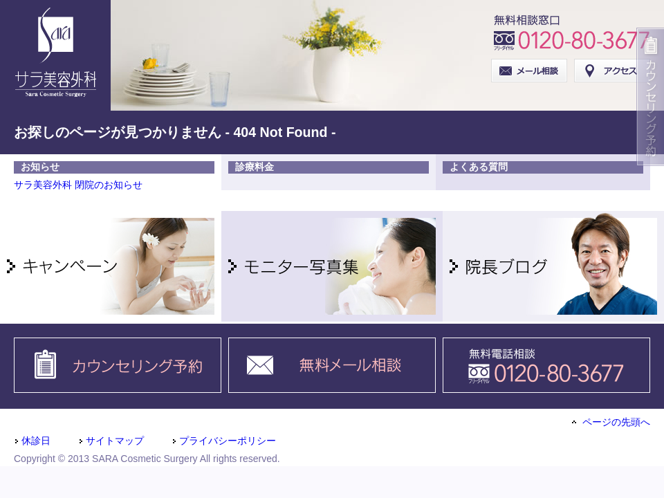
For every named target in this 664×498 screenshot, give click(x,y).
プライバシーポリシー (224, 440)
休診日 (32, 440)
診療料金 (254, 166)
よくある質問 (479, 166)
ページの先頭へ (611, 421)
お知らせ (40, 166)
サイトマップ (111, 440)
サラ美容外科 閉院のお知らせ (78, 184)
